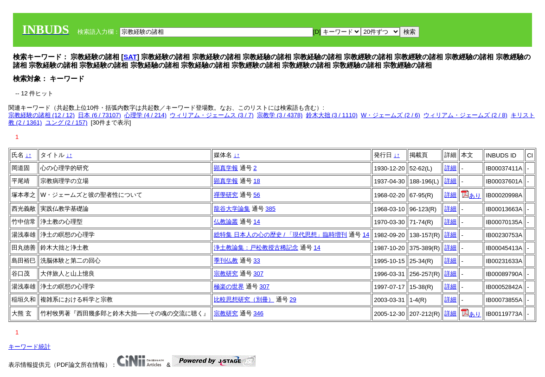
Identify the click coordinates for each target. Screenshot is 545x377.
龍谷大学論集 (232, 208)
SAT (130, 57)
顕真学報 (226, 167)
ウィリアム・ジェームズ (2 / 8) (465, 115)
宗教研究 (226, 273)
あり (471, 195)
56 (256, 194)
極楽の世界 (229, 286)
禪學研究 (226, 194)
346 (258, 313)
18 (256, 180)
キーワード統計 (29, 346)
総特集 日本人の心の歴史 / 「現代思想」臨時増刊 (280, 234)
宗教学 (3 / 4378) (279, 115)
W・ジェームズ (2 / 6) (390, 115)
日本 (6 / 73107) (99, 115)
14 (256, 221)
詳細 (450, 167)
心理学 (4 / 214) (145, 115)
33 (256, 260)
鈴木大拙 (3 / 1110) (332, 115)
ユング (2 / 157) (66, 122)
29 (292, 299)
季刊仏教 (226, 260)
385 (270, 208)
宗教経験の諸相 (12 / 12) (41, 115)
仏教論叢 (226, 221)
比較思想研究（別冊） (244, 299)
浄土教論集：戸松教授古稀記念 (256, 247)
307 (258, 273)
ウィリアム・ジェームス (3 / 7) (212, 115)
